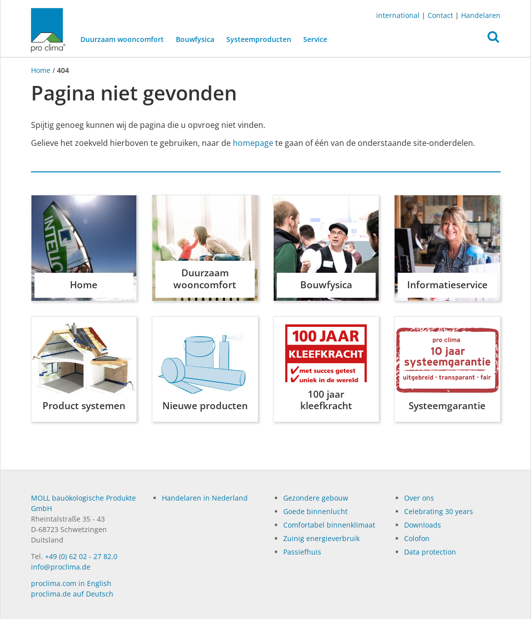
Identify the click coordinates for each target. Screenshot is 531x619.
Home (41, 70)
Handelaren (481, 15)
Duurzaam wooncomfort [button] (121, 39)
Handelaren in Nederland (205, 498)
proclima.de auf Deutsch (72, 594)
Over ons (419, 498)
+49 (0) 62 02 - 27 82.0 (81, 556)
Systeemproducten (258, 39)
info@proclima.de (60, 567)
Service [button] (315, 39)
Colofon (417, 538)
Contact (440, 15)
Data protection (430, 552)
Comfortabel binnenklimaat (329, 525)
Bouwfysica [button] (194, 39)
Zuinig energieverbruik (321, 538)
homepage (253, 142)
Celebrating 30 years (438, 511)
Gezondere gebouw (315, 498)
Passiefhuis (302, 552)
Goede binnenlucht (315, 511)
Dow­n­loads (422, 525)
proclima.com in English (71, 583)
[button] (493, 39)
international (398, 15)
